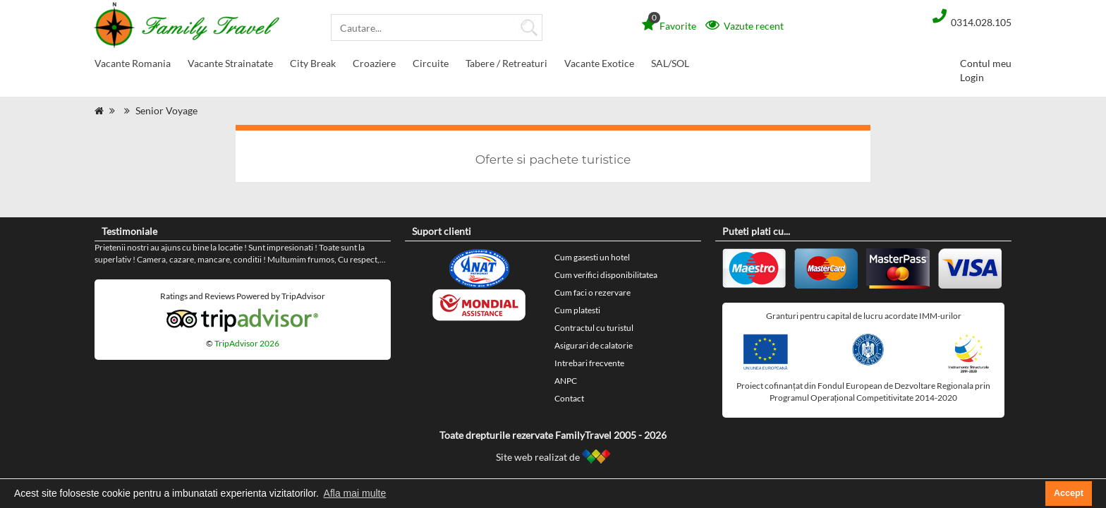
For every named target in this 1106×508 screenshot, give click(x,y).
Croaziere (374, 66)
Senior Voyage (166, 110)
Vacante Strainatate (230, 66)
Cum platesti (577, 310)
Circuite (431, 66)
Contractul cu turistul (593, 327)
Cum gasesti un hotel (592, 257)
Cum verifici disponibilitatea (605, 275)
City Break (313, 66)
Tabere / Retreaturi (506, 66)
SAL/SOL (670, 63)
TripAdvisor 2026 (246, 343)
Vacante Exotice (599, 66)
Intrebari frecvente (589, 363)
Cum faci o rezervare (592, 292)
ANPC (565, 380)
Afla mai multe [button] (355, 493)
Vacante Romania (133, 66)
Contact (569, 398)
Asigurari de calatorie (593, 345)
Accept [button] (1068, 493)
